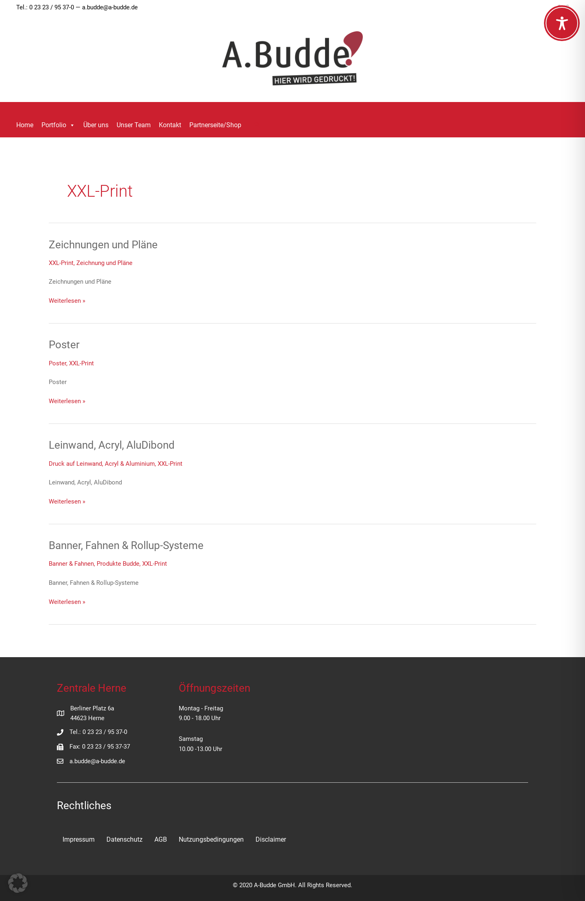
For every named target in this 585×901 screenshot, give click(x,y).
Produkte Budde (118, 563)
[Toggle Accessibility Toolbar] (562, 23)
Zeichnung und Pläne (104, 263)
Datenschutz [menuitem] (124, 839)
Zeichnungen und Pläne (103, 245)
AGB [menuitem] (160, 839)
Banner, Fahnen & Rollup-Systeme (126, 545)
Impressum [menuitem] (79, 839)
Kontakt (170, 125)
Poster (64, 345)
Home (24, 125)
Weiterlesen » (67, 301)
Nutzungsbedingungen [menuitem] (211, 839)
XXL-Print (61, 263)
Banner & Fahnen (71, 563)
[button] (257, 125)
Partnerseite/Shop (215, 125)
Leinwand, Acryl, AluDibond (112, 445)
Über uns (95, 125)
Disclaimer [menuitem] (271, 839)
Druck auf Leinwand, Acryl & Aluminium (102, 463)
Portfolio (58, 125)
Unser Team (134, 125)
